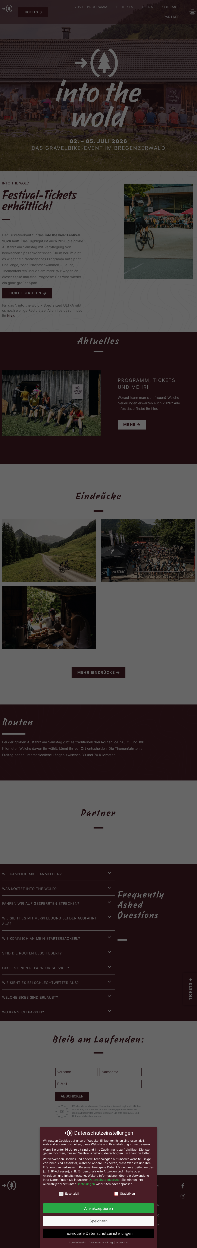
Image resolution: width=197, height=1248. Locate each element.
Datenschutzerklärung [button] (101, 1242)
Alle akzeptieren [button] (98, 1208)
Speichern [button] (99, 1221)
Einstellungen (85, 1184)
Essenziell (69, 1193)
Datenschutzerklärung (104, 1179)
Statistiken (124, 1193)
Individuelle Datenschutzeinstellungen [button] (99, 1233)
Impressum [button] (122, 1242)
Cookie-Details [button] (77, 1242)
